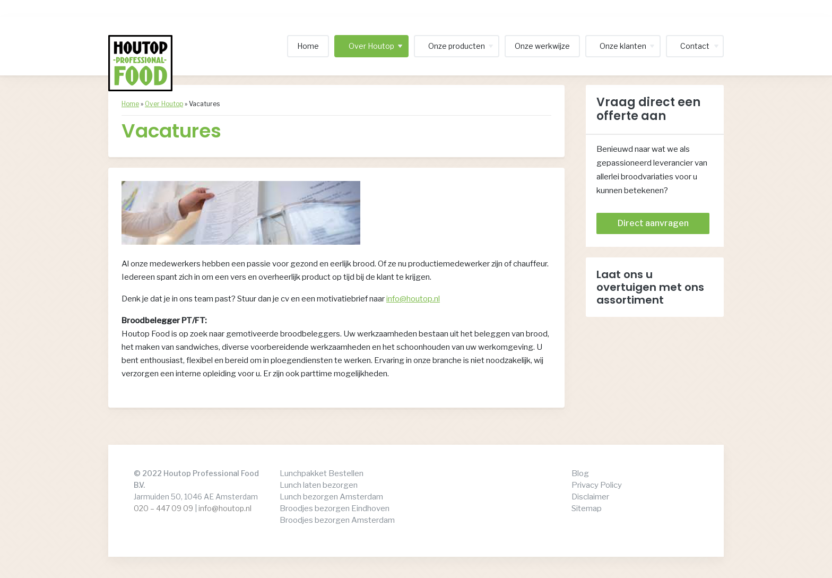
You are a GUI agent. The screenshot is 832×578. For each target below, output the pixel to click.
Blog (580, 473)
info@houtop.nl (413, 299)
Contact (694, 45)
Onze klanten (623, 45)
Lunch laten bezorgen (319, 485)
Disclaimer (590, 497)
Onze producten (456, 45)
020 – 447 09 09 (163, 508)
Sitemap (586, 508)
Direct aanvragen (653, 223)
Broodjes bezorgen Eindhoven (334, 508)
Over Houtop (371, 45)
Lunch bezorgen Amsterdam (331, 497)
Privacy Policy (596, 485)
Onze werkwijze (542, 45)
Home (308, 45)
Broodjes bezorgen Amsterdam (337, 520)
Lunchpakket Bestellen (321, 473)
